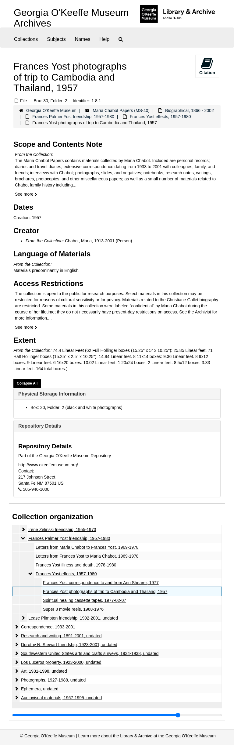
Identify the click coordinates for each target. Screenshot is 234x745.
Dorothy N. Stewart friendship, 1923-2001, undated (69, 644)
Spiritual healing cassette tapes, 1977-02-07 (84, 600)
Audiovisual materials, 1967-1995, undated (61, 697)
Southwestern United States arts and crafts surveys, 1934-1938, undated (89, 653)
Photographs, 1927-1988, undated (53, 680)
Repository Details (39, 426)
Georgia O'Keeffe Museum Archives (71, 18)
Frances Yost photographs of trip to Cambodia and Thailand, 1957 (105, 591)
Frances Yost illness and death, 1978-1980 (76, 564)
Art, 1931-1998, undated (44, 671)
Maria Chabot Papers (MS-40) (121, 110)
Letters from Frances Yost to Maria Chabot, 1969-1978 (87, 556)
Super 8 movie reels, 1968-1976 (73, 609)
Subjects (56, 39)
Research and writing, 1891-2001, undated (61, 635)
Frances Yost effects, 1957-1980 (160, 116)
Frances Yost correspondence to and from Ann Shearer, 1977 (101, 582)
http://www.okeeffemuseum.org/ (48, 464)
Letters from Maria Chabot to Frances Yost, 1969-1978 (87, 547)
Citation (207, 66)
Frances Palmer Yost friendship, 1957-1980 (73, 116)
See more (26, 194)
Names (82, 39)
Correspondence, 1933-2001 (48, 626)
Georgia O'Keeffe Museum (51, 110)
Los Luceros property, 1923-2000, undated (61, 662)
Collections (26, 39)
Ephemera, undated (39, 688)
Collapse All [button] (27, 383)
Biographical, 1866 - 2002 (189, 110)
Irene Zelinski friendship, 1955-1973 (62, 529)
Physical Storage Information (52, 393)
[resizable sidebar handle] (117, 715)
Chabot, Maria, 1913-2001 (90, 240)
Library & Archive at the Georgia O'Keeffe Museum (168, 735)
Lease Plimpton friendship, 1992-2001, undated (73, 618)
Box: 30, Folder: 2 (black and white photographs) (76, 407)
